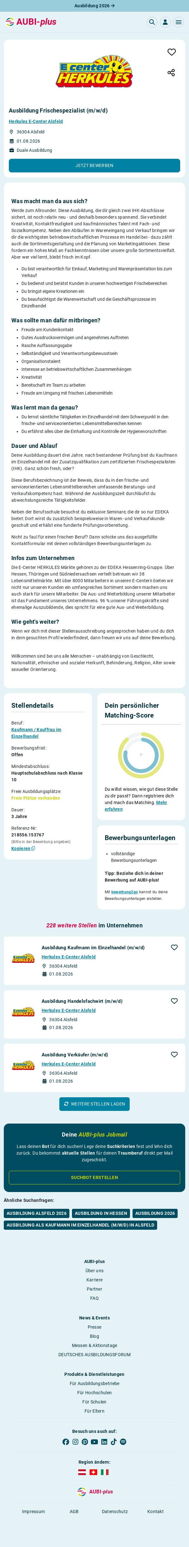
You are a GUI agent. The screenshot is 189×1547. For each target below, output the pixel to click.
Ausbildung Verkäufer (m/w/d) (75, 1058)
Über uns (94, 1273)
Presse (95, 1330)
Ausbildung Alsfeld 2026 (37, 1216)
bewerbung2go (124, 895)
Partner (94, 1292)
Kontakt (155, 1514)
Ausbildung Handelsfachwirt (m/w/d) (82, 1004)
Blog (94, 1339)
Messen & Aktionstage (94, 1348)
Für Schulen (94, 1405)
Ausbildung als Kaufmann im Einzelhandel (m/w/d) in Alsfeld (80, 1228)
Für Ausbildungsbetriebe (95, 1386)
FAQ (94, 1301)
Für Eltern (94, 1414)
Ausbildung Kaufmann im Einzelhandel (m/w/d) (93, 951)
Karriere (94, 1283)
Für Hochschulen (94, 1395)
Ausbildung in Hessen (101, 1216)
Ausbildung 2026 (94, 5)
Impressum (33, 1514)
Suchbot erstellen (94, 1180)
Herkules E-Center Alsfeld (36, 121)
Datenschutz (115, 1514)
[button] (178, 22)
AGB (74, 1514)
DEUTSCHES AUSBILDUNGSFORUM (94, 1357)
